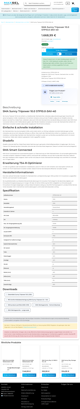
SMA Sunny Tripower (54, 76)
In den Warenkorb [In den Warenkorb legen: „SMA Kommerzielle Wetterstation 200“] (10, 393)
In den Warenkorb (62, 51)
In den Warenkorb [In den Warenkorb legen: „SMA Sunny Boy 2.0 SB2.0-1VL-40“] (49, 393)
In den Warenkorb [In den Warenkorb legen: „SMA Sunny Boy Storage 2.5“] (68, 393)
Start (2, 22)
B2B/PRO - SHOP (75, 9)
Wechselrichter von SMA (22, 22)
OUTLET (34, 11)
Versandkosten (57, 40)
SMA (49, 79)
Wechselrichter (10, 22)
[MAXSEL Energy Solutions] (11, 3)
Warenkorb (44, 405)
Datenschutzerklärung (28, 408)
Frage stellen (56, 100)
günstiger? (50, 42)
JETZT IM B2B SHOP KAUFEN (53, 89)
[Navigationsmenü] (69, 3)
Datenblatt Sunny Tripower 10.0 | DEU (20, 308)
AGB (22, 405)
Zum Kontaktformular (58, 4)
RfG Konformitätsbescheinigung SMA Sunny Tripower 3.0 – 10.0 (28, 313)
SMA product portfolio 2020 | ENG (18, 318)
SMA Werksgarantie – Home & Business (47, 318)
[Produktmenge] (43, 51)
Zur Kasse (44, 408)
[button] (22, 8)
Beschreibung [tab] (12, 111)
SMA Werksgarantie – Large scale (18, 323)
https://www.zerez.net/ (32, 341)
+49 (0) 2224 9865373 (59, 2)
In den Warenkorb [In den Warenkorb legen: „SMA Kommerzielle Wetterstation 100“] (29, 393)
